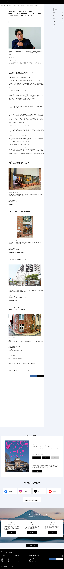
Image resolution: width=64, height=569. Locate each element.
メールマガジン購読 (32, 545)
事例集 (30, 559)
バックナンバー (17, 558)
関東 (2, 559)
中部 (8, 559)
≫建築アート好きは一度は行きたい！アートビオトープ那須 (19, 370)
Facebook (10, 491)
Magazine (17, 555)
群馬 (54, 18)
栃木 (54, 15)
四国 (2, 561)
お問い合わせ (31, 560)
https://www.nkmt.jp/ (12, 204)
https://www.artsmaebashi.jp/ (13, 300)
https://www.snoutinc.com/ (13, 351)
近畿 (2, 560)
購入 (45, 457)
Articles (3, 555)
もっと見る (36, 457)
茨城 (54, 12)
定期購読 (54, 457)
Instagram (25, 491)
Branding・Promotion (34, 555)
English (61, 551)
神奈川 (54, 30)
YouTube (54, 491)
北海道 (2, 558)
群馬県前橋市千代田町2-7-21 (16, 346)
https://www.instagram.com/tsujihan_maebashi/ (17, 252)
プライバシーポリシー (32, 561)
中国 (8, 560)
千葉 (54, 24)
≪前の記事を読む (12, 57)
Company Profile (19, 561)
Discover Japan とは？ (32, 558)
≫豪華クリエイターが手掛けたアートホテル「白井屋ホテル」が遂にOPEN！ (22, 363)
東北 (8, 558)
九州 (8, 561)
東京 (54, 27)
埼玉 (54, 21)
